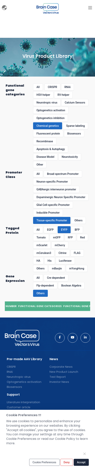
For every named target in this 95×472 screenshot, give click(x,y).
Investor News (59, 382)
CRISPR (52, 87)
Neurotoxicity (70, 156)
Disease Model (45, 156)
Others (78, 220)
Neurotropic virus (46, 102)
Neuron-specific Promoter (52, 181)
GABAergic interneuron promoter (56, 189)
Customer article (18, 407)
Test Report (58, 377)
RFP (70, 237)
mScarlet (41, 245)
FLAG (77, 253)
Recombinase (44, 141)
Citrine (62, 253)
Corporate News (61, 367)
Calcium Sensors (75, 102)
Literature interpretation (23, 402)
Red (82, 237)
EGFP (50, 229)
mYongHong (76, 268)
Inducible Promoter (48, 212)
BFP (77, 229)
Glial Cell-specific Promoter (52, 204)
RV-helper (63, 94)
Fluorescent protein (48, 133)
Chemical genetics (47, 125)
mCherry (60, 245)
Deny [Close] (67, 462)
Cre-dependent (56, 277)
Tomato (41, 237)
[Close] (84, 454)
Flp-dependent (45, 285)
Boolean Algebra (71, 285)
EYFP (64, 229)
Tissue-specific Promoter (51, 220)
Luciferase (65, 260)
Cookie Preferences (44, 462)
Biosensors (74, 133)
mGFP (56, 237)
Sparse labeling (75, 125)
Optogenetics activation (50, 110)
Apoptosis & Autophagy (50, 149)
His (50, 260)
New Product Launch (64, 372)
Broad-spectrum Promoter (63, 173)
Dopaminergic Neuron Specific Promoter (60, 197)
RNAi (67, 87)
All (37, 87)
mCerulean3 (43, 253)
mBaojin (57, 268)
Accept (81, 462)
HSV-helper (43, 94)
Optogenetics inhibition (50, 118)
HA (38, 260)
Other (39, 164)
